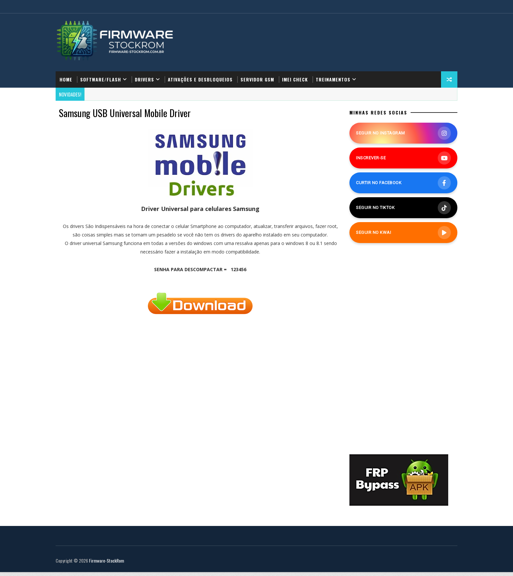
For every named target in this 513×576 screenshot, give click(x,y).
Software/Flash (113, 71)
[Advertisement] (195, 417)
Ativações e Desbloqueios (213, 71)
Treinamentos (345, 71)
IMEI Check (308, 71)
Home (78, 71)
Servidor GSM (270, 71)
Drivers (157, 71)
